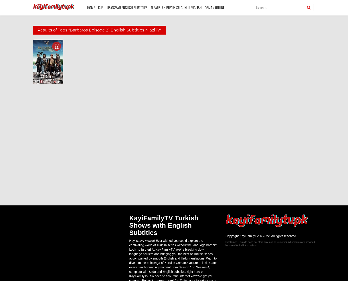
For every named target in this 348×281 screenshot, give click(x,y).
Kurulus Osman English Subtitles (122, 7)
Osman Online (214, 7)
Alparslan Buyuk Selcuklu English (176, 7)
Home (91, 7)
